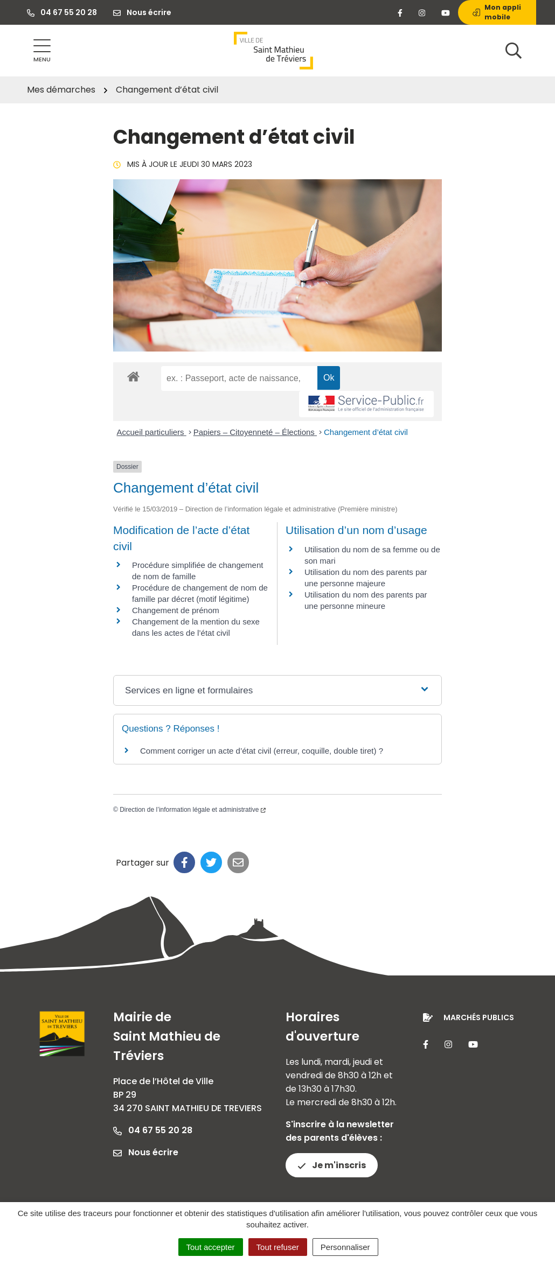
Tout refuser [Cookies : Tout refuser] (277, 1247)
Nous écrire (145, 1152)
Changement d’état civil (366, 432)
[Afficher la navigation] (42, 51)
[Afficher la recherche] (513, 50)
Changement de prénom (175, 610)
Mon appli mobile (497, 12)
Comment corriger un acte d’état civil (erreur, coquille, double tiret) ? (261, 750)
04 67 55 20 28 (152, 1130)
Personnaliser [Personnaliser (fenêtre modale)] (345, 1247)
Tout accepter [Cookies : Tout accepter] (210, 1247)
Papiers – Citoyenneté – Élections (255, 432)
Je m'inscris (331, 1165)
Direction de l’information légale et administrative (193, 809)
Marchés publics (478, 1017)
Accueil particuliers (151, 432)
